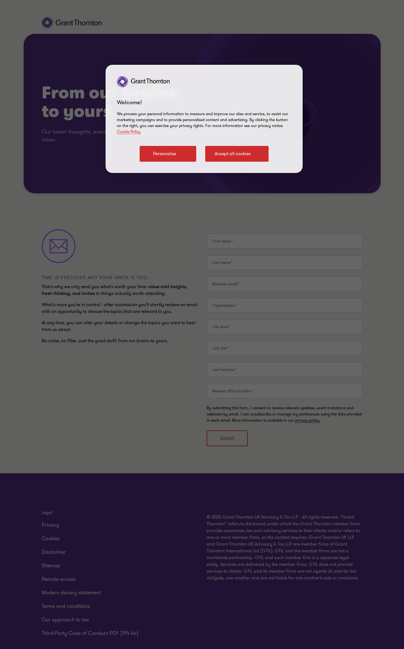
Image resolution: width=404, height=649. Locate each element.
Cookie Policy (128, 131)
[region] (204, 119)
